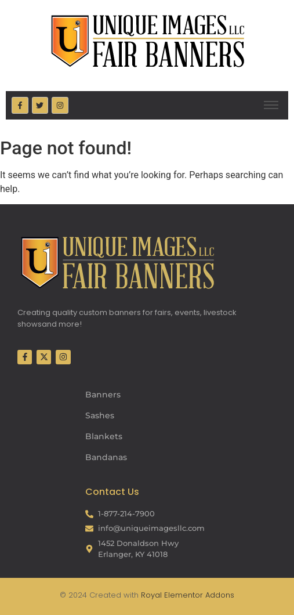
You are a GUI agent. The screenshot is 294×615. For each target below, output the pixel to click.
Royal (151, 594)
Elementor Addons (198, 594)
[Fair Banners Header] (147, 41)
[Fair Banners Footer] (117, 262)
